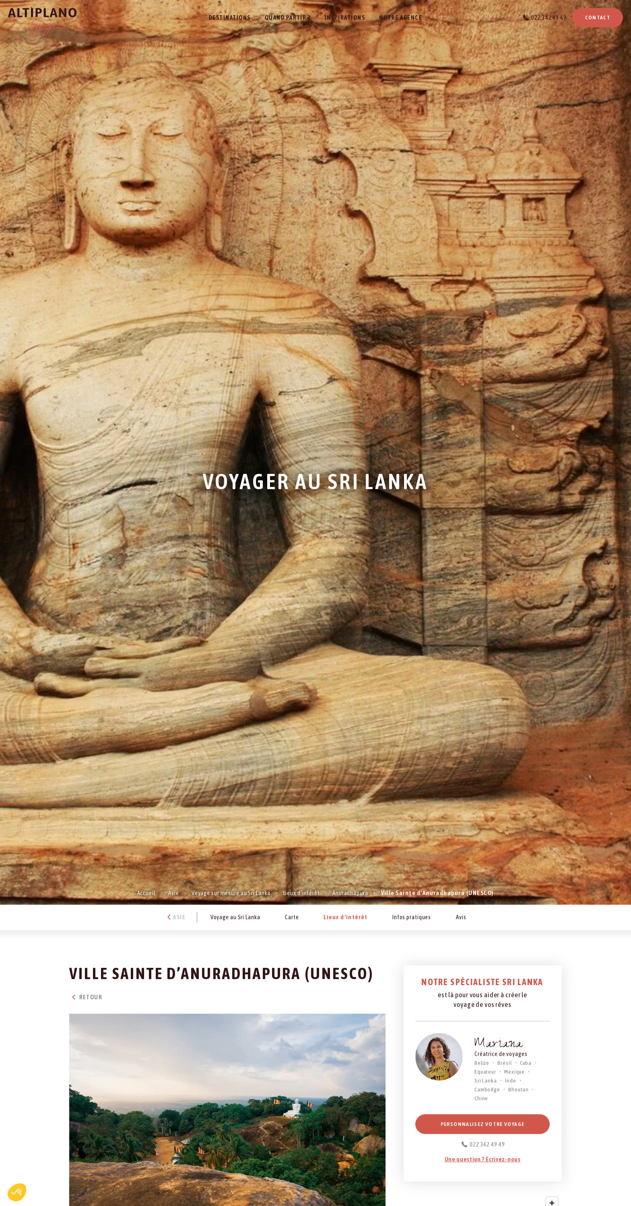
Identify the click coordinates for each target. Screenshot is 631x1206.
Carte (292, 917)
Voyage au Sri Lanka (235, 917)
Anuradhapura (350, 892)
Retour (85, 997)
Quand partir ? (288, 17)
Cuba (526, 1063)
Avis (461, 917)
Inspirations (345, 17)
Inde (510, 1080)
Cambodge (487, 1089)
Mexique (514, 1071)
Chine (481, 1098)
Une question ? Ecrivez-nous (483, 1159)
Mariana (498, 1045)
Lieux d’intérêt (301, 892)
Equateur (485, 1071)
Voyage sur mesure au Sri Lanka (231, 892)
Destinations (230, 17)
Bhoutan (518, 1089)
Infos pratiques (411, 917)
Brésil (504, 1063)
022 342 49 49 (548, 17)
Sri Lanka (485, 1080)
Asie (173, 892)
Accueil (146, 892)
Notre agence (400, 17)
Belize (481, 1063)
